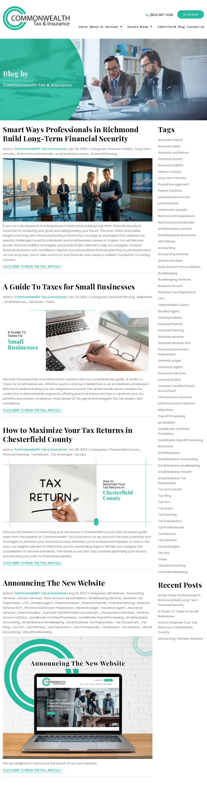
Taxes (49, 302)
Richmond (165, 446)
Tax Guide (35, 302)
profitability (166, 422)
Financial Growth (170, 159)
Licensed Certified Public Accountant (70, 612)
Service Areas (137, 27)
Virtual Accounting (172, 565)
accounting (166, 248)
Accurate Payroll (170, 140)
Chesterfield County (124, 449)
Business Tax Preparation (177, 292)
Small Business (15, 302)
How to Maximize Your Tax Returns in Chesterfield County (68, 434)
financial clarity (169, 146)
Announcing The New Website (54, 582)
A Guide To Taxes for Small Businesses (69, 286)
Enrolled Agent (42, 603)
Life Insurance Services (117, 612)
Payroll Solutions (170, 190)
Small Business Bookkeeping (43, 622)
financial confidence (173, 152)
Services (111, 27)
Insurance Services (172, 373)
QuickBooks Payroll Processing (101, 617)
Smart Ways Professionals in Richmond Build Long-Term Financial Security (70, 133)
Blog (181, 27)
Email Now (190, 14)
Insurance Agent (113, 608)
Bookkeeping (167, 273)
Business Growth (170, 286)
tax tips (80, 454)
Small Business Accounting (178, 459)
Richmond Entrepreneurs (176, 216)
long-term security (172, 178)
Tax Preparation (59, 627)
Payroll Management (173, 184)
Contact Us (195, 27)
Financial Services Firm (174, 343)
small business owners (72, 154)
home (83, 27)
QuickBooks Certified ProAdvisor (53, 617)
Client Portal (166, 27)
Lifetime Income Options (176, 403)
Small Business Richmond (177, 235)
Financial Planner (94, 603)
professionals (168, 203)
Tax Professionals (86, 627)
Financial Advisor (67, 603)
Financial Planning (104, 154)
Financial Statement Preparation (49, 608)
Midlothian (144, 297)
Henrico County (169, 171)
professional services (174, 197)
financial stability (120, 149)
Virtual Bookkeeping (37, 632)
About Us (97, 27)
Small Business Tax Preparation (89, 622)
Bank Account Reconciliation (65, 598)
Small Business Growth (175, 472)
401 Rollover (115, 593)
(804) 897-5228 (161, 15)
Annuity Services (30, 598)
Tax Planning (35, 627)
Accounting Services (173, 254)
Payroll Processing (171, 416)
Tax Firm (18, 627)
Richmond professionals (35, 154)
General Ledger (87, 608)
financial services (171, 337)
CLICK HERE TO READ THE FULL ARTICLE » (32, 266)
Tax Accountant (127, 622)
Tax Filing (164, 496)
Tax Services (130, 627)
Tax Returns (40, 454)
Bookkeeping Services (105, 598)
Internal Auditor (29, 612)
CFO (26, 603)
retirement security (172, 210)
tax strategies (61, 454)
